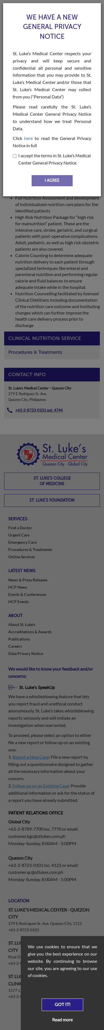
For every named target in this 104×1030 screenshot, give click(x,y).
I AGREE (52, 180)
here (28, 138)
